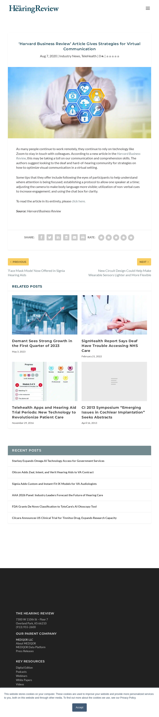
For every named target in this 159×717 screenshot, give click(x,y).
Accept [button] (79, 707)
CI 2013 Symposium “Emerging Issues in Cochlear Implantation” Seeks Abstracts (113, 412)
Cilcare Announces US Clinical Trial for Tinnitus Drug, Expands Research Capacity (64, 518)
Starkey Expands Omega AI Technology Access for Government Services (58, 460)
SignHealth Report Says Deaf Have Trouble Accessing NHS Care (110, 346)
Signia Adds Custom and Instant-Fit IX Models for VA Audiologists (54, 483)
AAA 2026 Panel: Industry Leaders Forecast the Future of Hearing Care (57, 495)
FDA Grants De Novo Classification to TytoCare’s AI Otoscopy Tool (54, 506)
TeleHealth (89, 56)
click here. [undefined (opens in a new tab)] (79, 201)
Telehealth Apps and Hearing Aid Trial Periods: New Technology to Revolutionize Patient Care (44, 412)
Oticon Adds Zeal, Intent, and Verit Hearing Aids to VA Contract (53, 472)
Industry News (69, 56)
